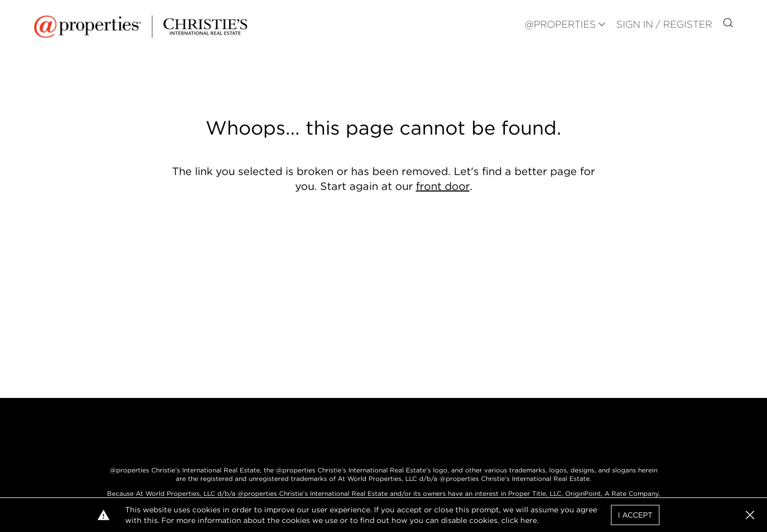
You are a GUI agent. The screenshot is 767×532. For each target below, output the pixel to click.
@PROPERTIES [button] (560, 24)
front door (443, 186)
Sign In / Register (664, 24)
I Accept (635, 515)
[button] (750, 515)
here (528, 520)
